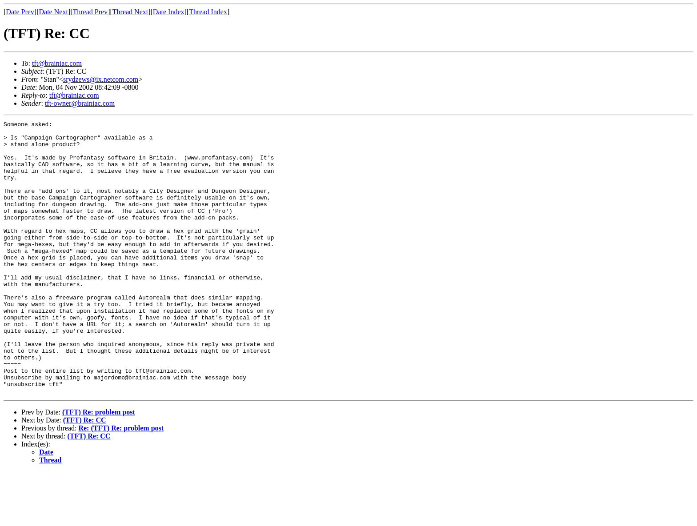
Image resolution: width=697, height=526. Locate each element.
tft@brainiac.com (57, 63)
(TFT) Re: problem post (98, 466)
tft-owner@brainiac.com (80, 103)
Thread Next (130, 12)
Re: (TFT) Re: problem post (121, 482)
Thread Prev (90, 12)
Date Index (168, 12)
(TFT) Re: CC (84, 474)
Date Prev (20, 12)
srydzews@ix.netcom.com (100, 79)
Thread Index (208, 12)
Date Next (53, 12)
